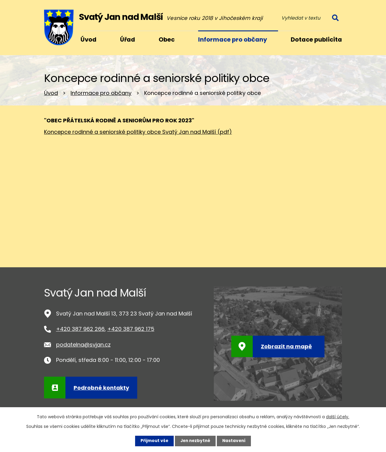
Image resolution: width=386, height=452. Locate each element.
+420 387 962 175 (130, 329)
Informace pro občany (101, 93)
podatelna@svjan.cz (83, 344)
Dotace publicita (316, 39)
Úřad (127, 39)
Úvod (51, 93)
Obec (167, 39)
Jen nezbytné (195, 441)
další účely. (337, 417)
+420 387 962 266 (80, 329)
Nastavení (235, 441)
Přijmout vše (153, 441)
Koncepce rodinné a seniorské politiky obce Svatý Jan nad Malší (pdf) (138, 132)
